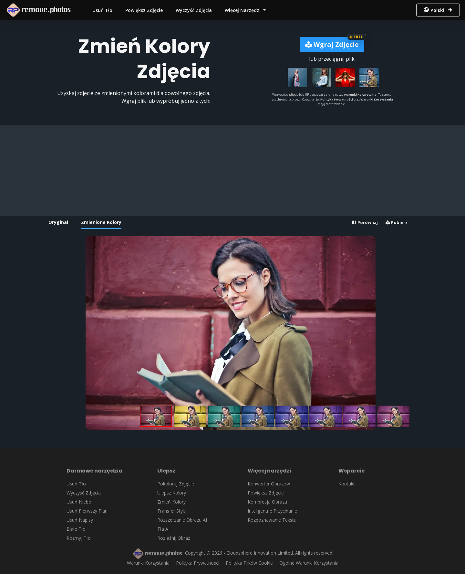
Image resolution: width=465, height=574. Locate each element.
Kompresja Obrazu (267, 502)
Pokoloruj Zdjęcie (175, 484)
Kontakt (346, 484)
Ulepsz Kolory (171, 493)
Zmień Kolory (171, 502)
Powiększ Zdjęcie (144, 10)
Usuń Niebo (79, 502)
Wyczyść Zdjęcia (194, 10)
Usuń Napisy (80, 520)
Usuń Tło (102, 10)
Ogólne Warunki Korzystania (308, 563)
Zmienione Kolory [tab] (101, 222)
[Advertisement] (230, 170)
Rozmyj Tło (79, 538)
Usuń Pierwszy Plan (87, 511)
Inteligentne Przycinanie (272, 511)
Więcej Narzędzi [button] (243, 10)
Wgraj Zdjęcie (332, 44)
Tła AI (163, 529)
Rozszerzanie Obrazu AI (182, 520)
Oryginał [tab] (58, 222)
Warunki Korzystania (360, 94)
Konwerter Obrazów (269, 484)
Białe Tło (76, 529)
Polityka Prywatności (336, 99)
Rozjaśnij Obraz (173, 538)
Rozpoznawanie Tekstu (272, 520)
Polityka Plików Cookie (249, 563)
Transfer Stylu (171, 511)
